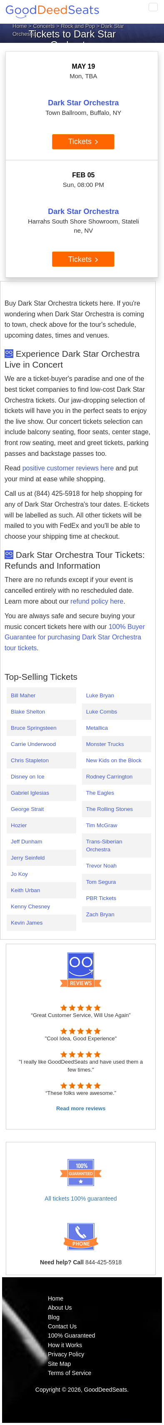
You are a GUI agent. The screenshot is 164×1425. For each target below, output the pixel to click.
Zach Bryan (100, 914)
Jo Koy (19, 874)
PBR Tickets (101, 898)
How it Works (65, 1345)
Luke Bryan (100, 695)
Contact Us (62, 1326)
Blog (54, 1317)
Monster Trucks (105, 744)
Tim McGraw (101, 825)
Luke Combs (101, 712)
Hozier (19, 825)
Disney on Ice (28, 776)
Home (19, 26)
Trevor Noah (101, 866)
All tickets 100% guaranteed (81, 1198)
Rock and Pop (78, 26)
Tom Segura (101, 882)
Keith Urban (25, 890)
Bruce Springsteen (34, 728)
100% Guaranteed (71, 1335)
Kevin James (26, 923)
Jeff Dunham (26, 841)
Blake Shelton (28, 712)
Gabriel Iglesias (30, 793)
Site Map (59, 1363)
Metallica (97, 728)
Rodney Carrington (109, 776)
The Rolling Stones (109, 809)
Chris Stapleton (30, 760)
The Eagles (100, 793)
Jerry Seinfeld (28, 858)
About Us (60, 1307)
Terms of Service (69, 1373)
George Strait (27, 809)
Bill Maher (23, 695)
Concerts (44, 26)
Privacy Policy (66, 1354)
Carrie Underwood (33, 744)
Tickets (83, 141)
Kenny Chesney (30, 906)
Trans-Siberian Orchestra (104, 845)
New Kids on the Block (114, 760)
